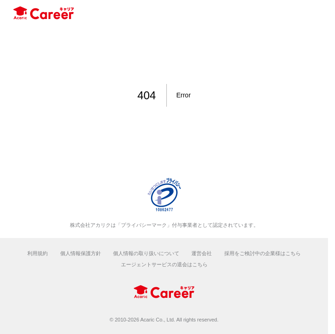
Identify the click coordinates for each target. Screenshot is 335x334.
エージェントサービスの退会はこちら (164, 264)
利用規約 (37, 253)
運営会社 (201, 253)
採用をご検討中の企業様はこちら (262, 253)
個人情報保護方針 (80, 253)
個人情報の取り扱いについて (146, 253)
